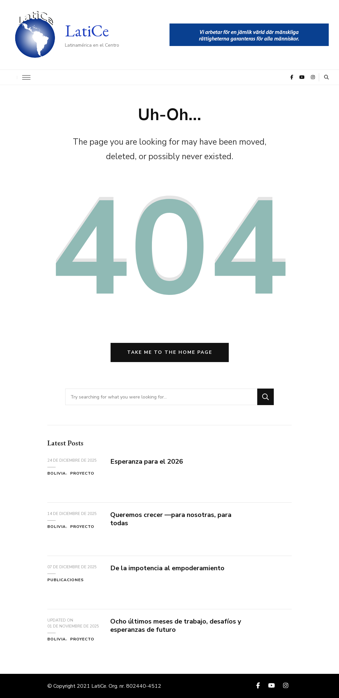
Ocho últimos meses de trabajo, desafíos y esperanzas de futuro (175, 625)
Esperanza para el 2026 (146, 461)
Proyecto (82, 473)
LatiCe (87, 30)
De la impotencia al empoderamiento (167, 568)
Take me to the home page (169, 352)
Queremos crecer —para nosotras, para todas (170, 519)
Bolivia (56, 473)
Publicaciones (65, 579)
